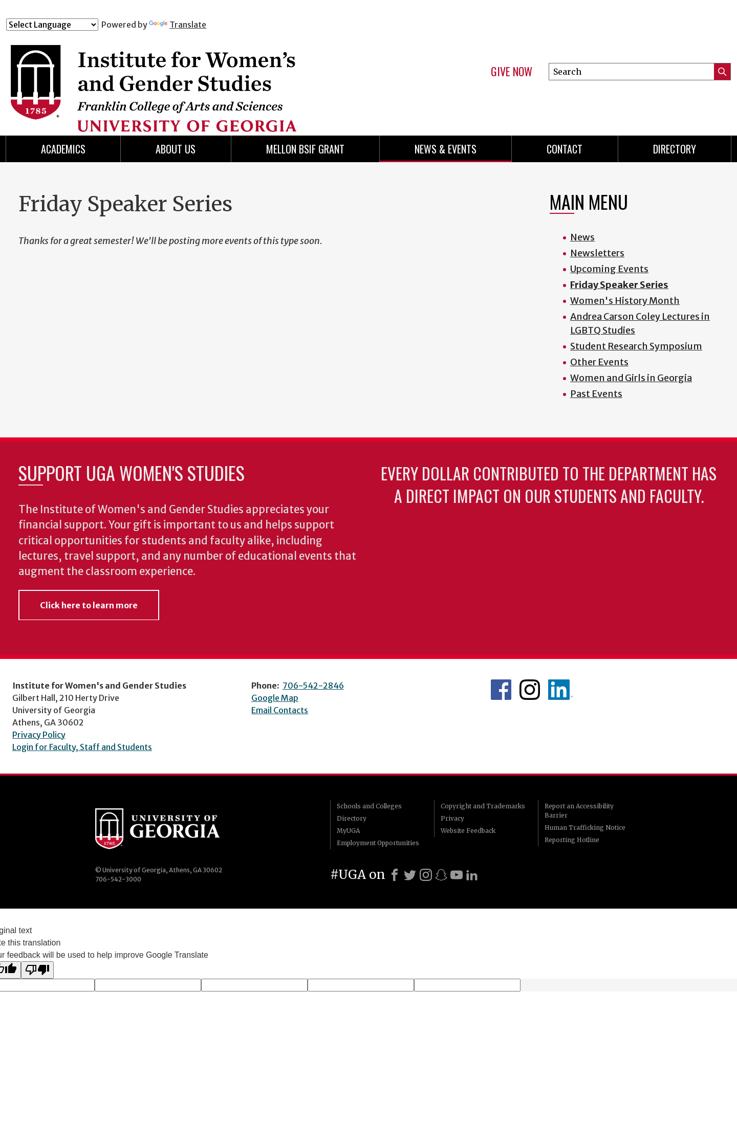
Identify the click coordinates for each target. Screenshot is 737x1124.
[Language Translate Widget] (52, 24)
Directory (674, 149)
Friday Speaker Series (619, 285)
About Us (176, 149)
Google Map (274, 698)
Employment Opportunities (378, 843)
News (582, 237)
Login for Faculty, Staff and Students (82, 747)
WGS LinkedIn (560, 689)
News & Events (445, 149)
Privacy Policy (39, 735)
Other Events (599, 362)
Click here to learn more (89, 605)
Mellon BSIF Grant (305, 149)
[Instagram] (426, 875)
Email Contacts (279, 710)
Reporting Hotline (572, 840)
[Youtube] (456, 875)
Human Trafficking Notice (585, 827)
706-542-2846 (313, 685)
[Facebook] (394, 875)
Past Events (596, 394)
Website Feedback (468, 830)
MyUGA (348, 830)
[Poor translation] (37, 970)
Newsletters (597, 253)
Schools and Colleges (369, 806)
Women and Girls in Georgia (631, 378)
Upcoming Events (609, 269)
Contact (564, 149)
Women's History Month (625, 300)
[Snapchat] (441, 875)
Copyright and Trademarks (483, 806)
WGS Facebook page (501, 689)
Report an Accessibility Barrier (579, 810)
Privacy (452, 818)
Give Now (511, 71)
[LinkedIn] (472, 875)
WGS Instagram (529, 689)
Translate (177, 24)
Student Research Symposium (636, 346)
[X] (410, 875)
